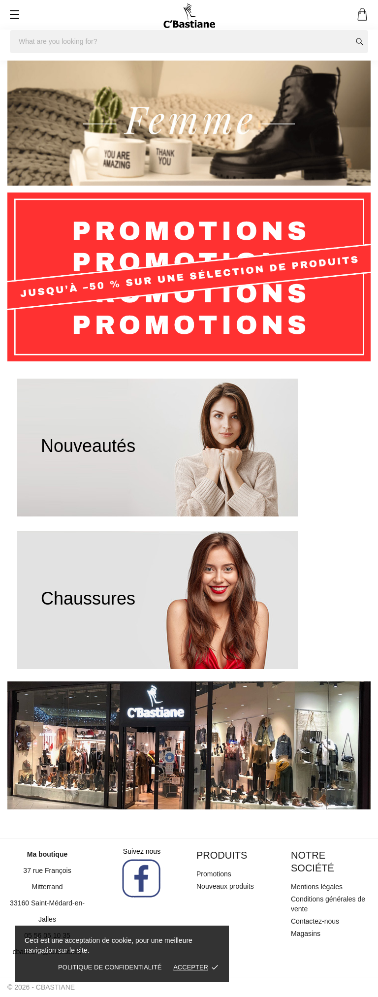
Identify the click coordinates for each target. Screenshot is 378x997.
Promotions (213, 874)
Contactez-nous (315, 921)
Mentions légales (317, 887)
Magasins (305, 933)
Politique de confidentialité (109, 967)
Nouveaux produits (225, 886)
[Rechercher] (189, 41)
